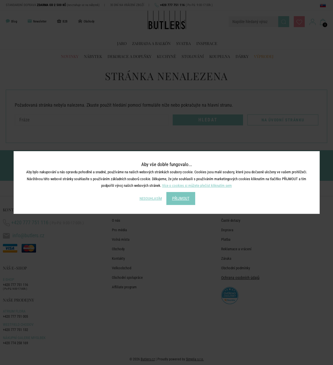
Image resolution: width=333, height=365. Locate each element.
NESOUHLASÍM (151, 198)
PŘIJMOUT (180, 198)
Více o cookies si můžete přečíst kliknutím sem (197, 185)
